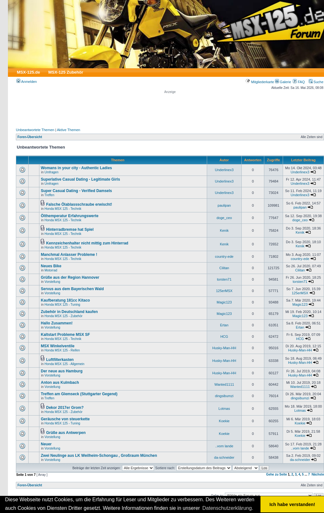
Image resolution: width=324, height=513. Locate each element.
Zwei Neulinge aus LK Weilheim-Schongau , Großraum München (99, 455)
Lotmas (224, 408)
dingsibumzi (224, 396)
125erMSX (224, 291)
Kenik (224, 230)
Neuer (46, 444)
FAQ (299, 82)
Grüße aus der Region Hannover (70, 277)
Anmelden (27, 81)
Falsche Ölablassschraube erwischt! (79, 204)
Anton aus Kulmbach (60, 382)
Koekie (224, 421)
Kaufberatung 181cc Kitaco (65, 300)
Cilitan (224, 268)
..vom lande (224, 446)
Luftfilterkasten (60, 359)
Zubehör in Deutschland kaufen (69, 312)
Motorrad (50, 270)
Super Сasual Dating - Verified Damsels (76, 191)
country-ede (224, 256)
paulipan (224, 205)
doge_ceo (224, 218)
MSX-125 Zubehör (65, 72)
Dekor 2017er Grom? (65, 407)
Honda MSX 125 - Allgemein (64, 364)
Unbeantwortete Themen (35, 130)
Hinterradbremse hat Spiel (69, 229)
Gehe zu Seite (276, 474)
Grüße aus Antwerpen (65, 432)
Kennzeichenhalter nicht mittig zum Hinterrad (87, 243)
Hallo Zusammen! (56, 323)
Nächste (318, 474)
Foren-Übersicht (29, 137)
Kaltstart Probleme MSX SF (65, 334)
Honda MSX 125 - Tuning (62, 304)
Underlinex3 (224, 170)
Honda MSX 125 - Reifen (62, 350)
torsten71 (224, 279)
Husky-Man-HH (224, 348)
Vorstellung (52, 281)
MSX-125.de (28, 72)
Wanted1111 (224, 384)
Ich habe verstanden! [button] (292, 504)
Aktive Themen (68, 130)
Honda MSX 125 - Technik (62, 208)
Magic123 (224, 302)
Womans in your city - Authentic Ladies (76, 168)
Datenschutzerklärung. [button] (227, 508)
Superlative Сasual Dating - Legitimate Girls (80, 179)
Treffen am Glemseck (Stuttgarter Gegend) (79, 394)
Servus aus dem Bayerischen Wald (72, 289)
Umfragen (51, 172)
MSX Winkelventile (57, 346)
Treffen (49, 195)
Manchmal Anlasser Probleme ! (69, 254)
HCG (224, 336)
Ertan (224, 325)
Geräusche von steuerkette (65, 419)
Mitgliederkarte (259, 82)
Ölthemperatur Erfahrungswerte (69, 216)
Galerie (283, 82)
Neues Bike (51, 266)
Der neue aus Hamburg (61, 371)
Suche (316, 82)
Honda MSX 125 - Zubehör (63, 316)
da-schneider (224, 457)
